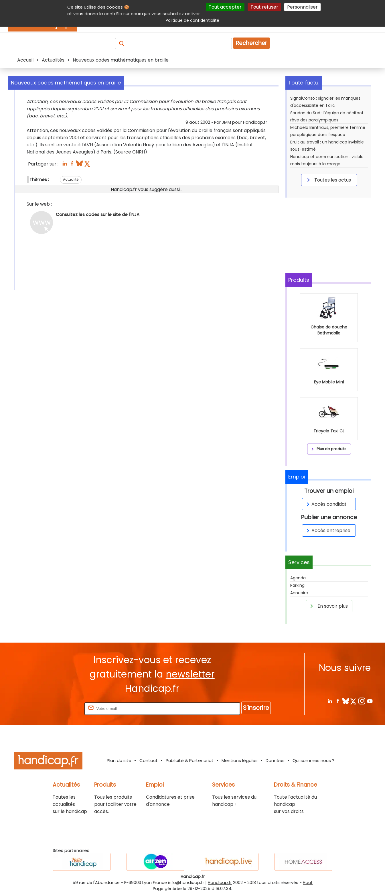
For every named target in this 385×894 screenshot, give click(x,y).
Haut (308, 882)
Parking (297, 585)
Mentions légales (240, 760)
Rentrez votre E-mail (60, 708)
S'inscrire (256, 708)
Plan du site (119, 760)
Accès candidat (326, 504)
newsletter (190, 674)
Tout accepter (225, 7)
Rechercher (251, 43)
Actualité (70, 179)
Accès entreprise (327, 530)
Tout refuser (264, 7)
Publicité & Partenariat (190, 760)
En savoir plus (328, 605)
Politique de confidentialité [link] (192, 20)
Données (275, 760)
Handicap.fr (220, 882)
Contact (148, 760)
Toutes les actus (328, 179)
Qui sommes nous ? (313, 760)
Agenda (298, 578)
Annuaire (299, 593)
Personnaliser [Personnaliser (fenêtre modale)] (302, 7)
